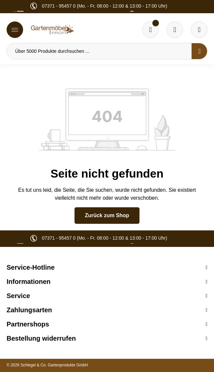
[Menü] (15, 29)
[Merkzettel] (150, 29)
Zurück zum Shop (107, 215)
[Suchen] (199, 51)
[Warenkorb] (175, 29)
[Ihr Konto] (199, 29)
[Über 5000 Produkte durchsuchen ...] (99, 51)
